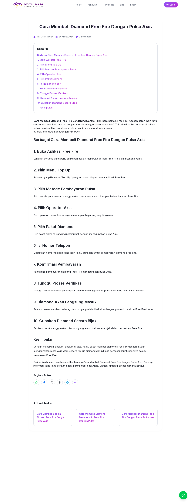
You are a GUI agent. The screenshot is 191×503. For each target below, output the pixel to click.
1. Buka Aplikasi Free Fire (51, 59)
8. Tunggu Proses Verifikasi (52, 93)
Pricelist (109, 4)
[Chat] (183, 495)
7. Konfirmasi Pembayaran (52, 88)
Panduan (93, 4)
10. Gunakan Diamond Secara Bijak (57, 102)
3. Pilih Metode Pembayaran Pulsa (56, 69)
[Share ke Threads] (60, 382)
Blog (122, 4)
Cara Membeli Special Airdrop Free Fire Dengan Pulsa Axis (51, 417)
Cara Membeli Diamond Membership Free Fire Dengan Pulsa (92, 417)
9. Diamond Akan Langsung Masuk (57, 98)
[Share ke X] (52, 382)
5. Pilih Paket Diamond (49, 78)
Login (133, 4)
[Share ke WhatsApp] (36, 382)
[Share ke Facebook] (44, 382)
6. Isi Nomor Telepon (49, 83)
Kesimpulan (46, 107)
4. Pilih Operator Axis (49, 74)
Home (79, 4)
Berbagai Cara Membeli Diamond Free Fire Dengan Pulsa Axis (72, 55)
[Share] (75, 382)
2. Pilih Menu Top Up (49, 64)
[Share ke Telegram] (67, 382)
